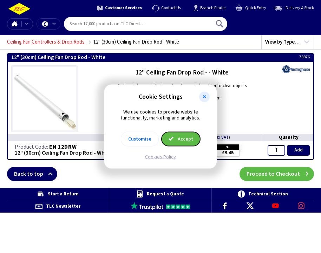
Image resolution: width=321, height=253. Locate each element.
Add (298, 150)
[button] (204, 97)
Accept (181, 138)
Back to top (35, 174)
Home (14, 24)
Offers (54, 24)
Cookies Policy (160, 156)
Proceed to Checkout (280, 174)
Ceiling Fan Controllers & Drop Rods (46, 42)
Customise (139, 138)
